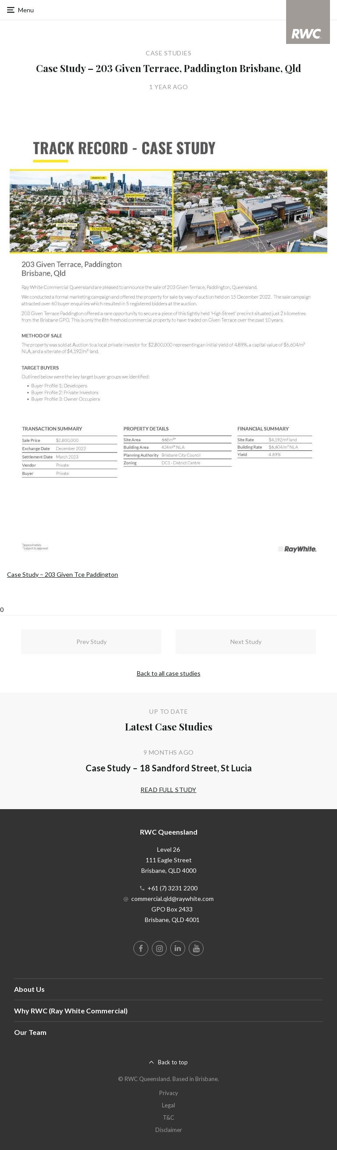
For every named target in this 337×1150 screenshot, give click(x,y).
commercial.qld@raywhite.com (172, 898)
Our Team (30, 1032)
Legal (168, 1105)
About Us (29, 989)
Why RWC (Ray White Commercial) (71, 1010)
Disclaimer (168, 1129)
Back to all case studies (169, 673)
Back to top (173, 1062)
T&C (168, 1117)
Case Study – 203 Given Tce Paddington (62, 574)
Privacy (168, 1092)
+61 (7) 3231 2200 (172, 888)
